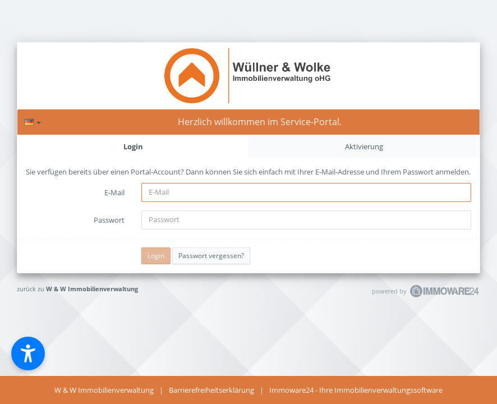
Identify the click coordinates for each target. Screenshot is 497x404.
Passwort (109, 220)
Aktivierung (364, 146)
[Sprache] (32, 122)
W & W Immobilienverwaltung (92, 288)
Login (133, 146)
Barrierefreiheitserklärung (211, 390)
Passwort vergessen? (211, 255)
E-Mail (114, 192)
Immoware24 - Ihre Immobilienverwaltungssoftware (356, 390)
